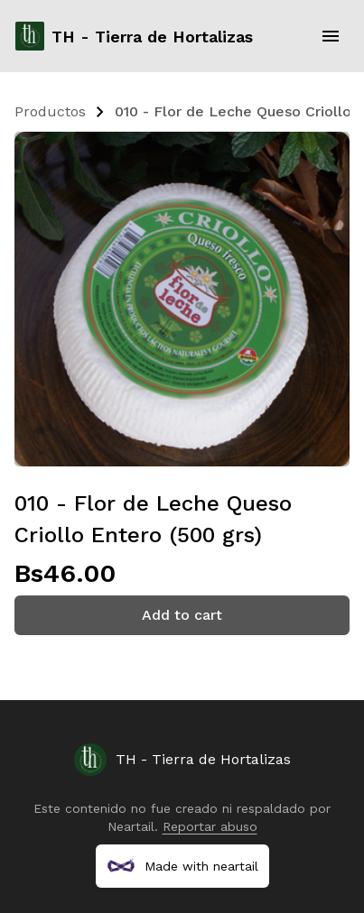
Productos (50, 111)
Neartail (130, 826)
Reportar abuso (210, 826)
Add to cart (182, 614)
